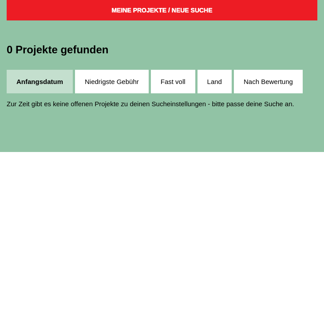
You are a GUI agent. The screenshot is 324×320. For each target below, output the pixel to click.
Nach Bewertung (268, 81)
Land (214, 81)
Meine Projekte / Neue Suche (161, 10)
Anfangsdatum (39, 81)
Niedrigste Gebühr (112, 81)
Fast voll (173, 81)
